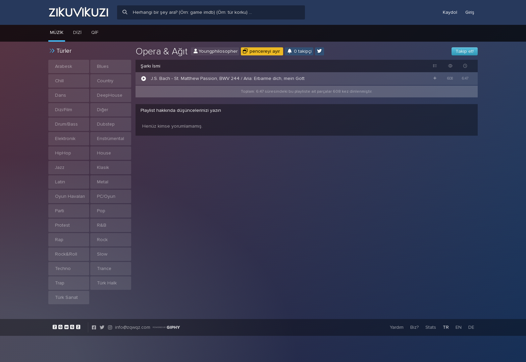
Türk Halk (107, 283)
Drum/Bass (66, 124)
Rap (59, 239)
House (104, 153)
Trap (59, 283)
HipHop (63, 153)
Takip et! (465, 51)
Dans (60, 95)
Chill (59, 81)
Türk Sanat (66, 297)
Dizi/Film (63, 109)
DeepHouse (110, 95)
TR (446, 327)
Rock (102, 239)
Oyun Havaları (70, 196)
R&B (101, 225)
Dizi (77, 32)
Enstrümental (110, 138)
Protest (62, 225)
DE (471, 327)
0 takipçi (299, 51)
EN (459, 327)
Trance (104, 268)
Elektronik (65, 138)
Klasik (103, 167)
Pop (101, 211)
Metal (103, 182)
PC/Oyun (106, 196)
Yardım (397, 327)
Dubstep (106, 124)
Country (105, 81)
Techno (63, 268)
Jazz (60, 167)
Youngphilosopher (215, 51)
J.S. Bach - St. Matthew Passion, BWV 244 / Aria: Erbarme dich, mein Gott (228, 78)
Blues (103, 66)
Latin (60, 182)
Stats (430, 327)
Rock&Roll (66, 254)
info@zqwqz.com (132, 327)
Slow (102, 254)
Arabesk (63, 66)
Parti (59, 211)
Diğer (102, 109)
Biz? (414, 327)
